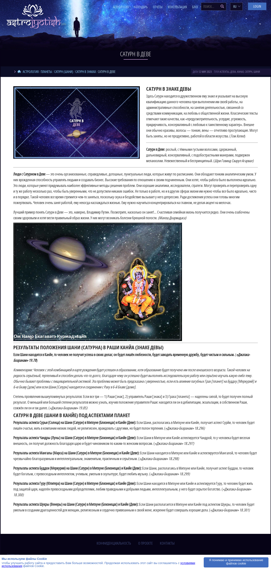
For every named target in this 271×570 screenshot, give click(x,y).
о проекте (145, 543)
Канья (240, 72)
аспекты (224, 72)
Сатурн (248, 72)
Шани (256, 72)
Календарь (141, 7)
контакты (167, 543)
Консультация (177, 7)
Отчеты (158, 7)
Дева (233, 72)
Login (257, 6)
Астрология (121, 7)
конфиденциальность (114, 543)
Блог (195, 7)
